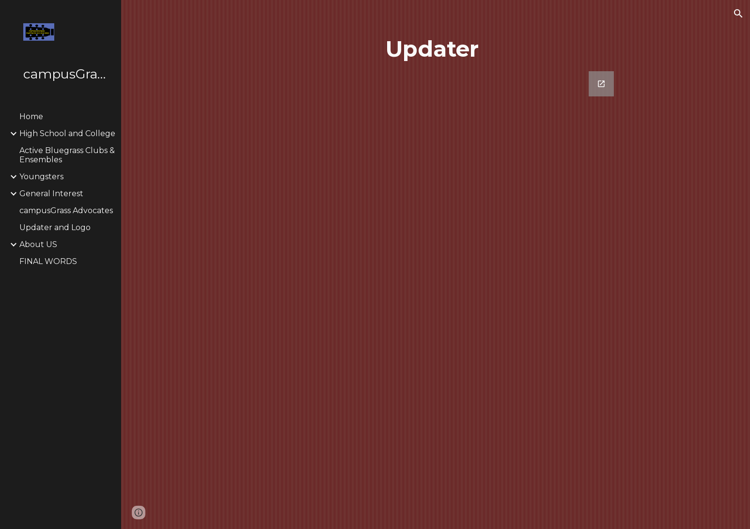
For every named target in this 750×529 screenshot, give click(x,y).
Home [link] (31, 116)
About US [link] (38, 244)
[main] (435, 49)
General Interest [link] (51, 193)
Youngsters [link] (41, 176)
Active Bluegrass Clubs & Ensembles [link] (67, 155)
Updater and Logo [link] (55, 227)
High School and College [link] (67, 133)
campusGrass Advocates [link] (66, 210)
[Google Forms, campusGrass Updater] (435, 286)
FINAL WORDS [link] (48, 261)
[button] (738, 13)
